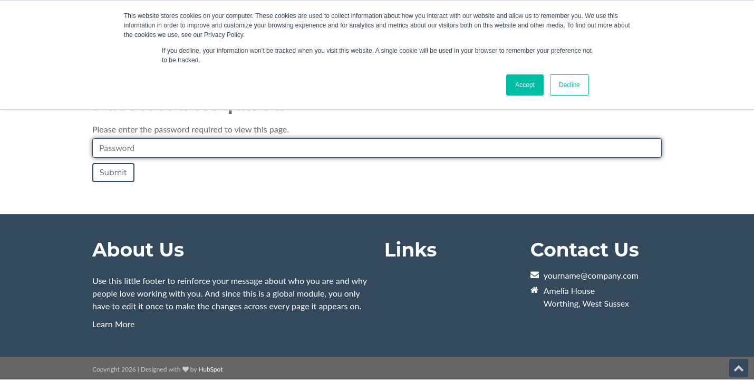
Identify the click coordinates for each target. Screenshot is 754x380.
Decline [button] (569, 85)
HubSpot (210, 369)
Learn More (113, 324)
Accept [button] (525, 85)
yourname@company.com (591, 275)
